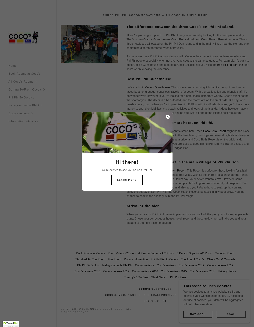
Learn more (127, 180)
